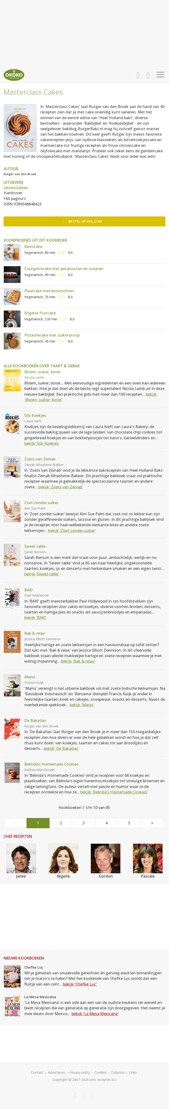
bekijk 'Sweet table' (41, 574)
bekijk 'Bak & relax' (78, 661)
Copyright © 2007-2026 (70, 1079)
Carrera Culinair (16, 187)
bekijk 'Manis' (82, 704)
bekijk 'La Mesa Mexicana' (95, 1013)
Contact (37, 1072)
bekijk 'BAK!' (35, 617)
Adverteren (56, 1072)
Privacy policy (79, 1072)
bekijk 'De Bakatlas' (61, 748)
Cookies (100, 1072)
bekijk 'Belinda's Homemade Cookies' (114, 792)
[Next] (152, 823)
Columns (118, 1072)
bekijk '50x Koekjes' (42, 443)
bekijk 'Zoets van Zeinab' (60, 487)
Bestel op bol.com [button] (82, 221)
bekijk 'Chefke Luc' (80, 984)
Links (133, 1072)
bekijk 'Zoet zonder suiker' (72, 530)
